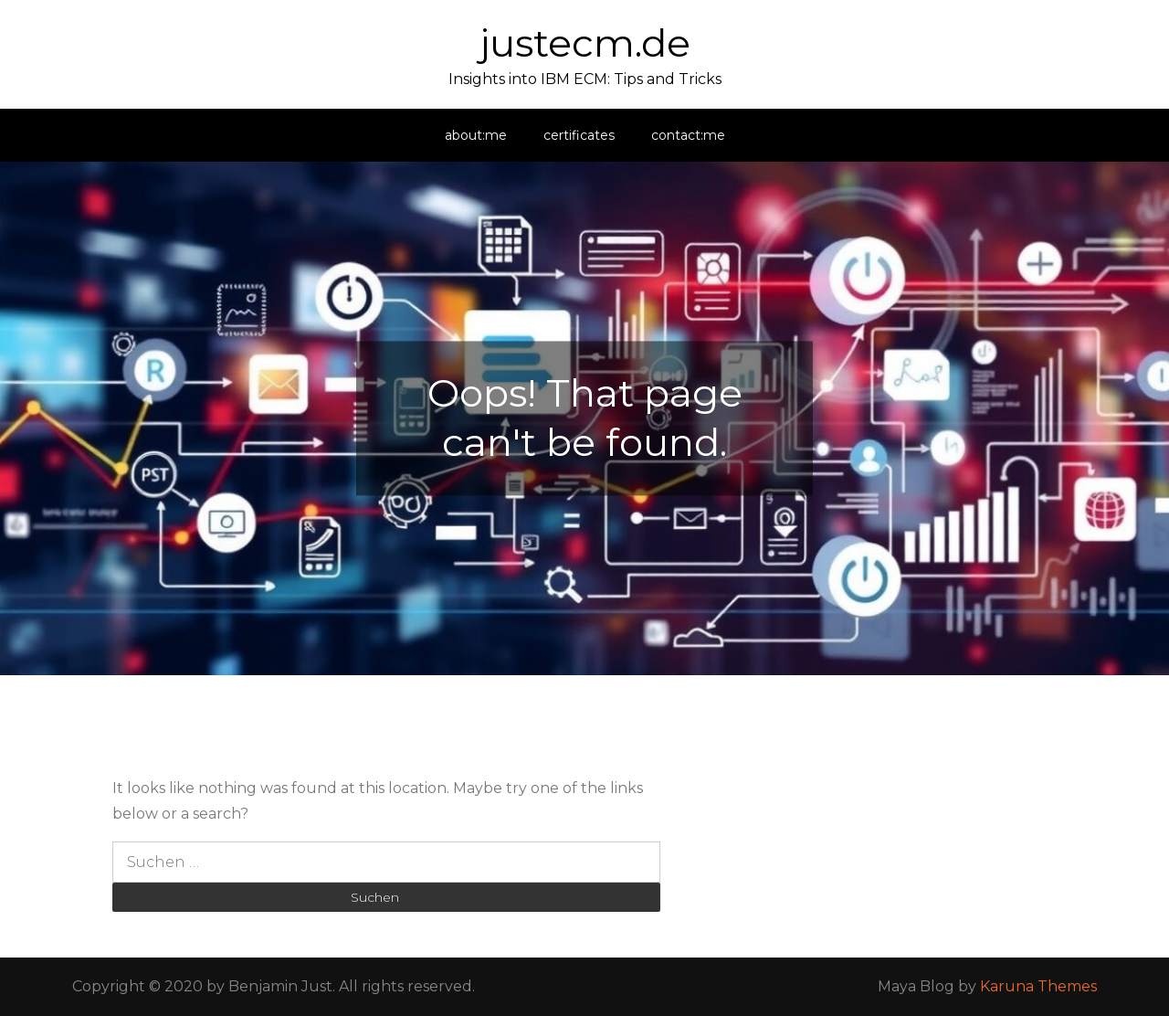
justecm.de (584, 43)
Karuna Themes (1038, 986)
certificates (579, 135)
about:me (476, 135)
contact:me (688, 135)
